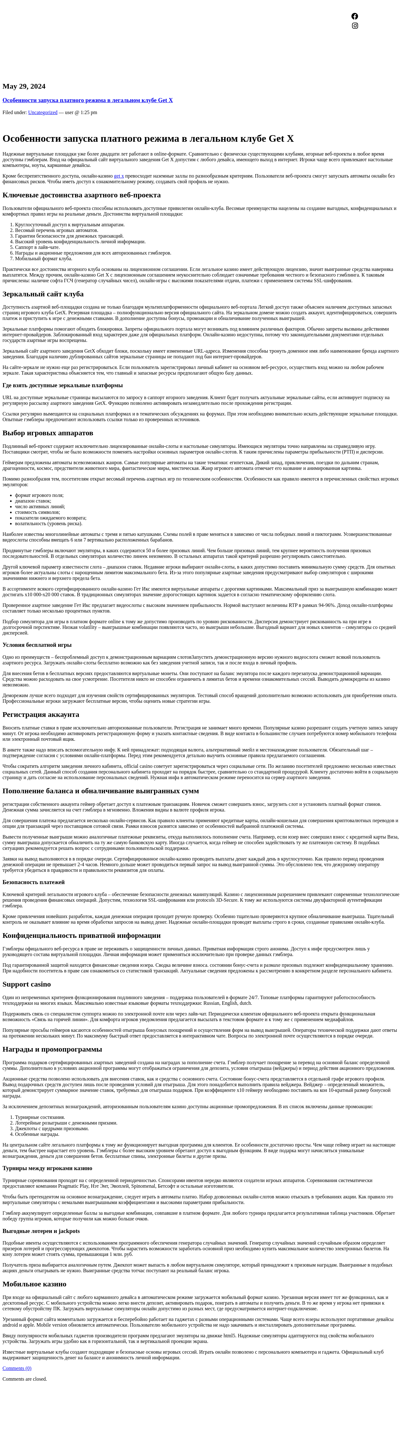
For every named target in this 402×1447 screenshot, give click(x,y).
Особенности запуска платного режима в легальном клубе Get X (88, 100)
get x (119, 176)
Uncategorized (42, 112)
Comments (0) (17, 1368)
